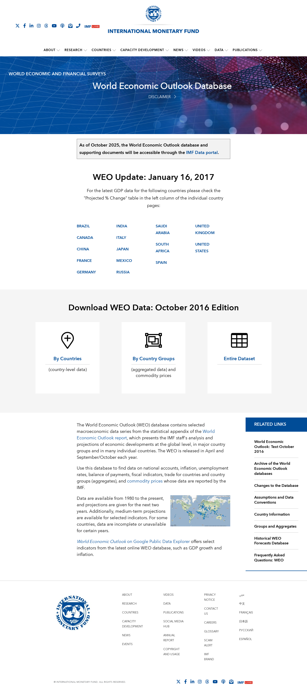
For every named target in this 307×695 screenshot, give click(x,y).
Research (74, 50)
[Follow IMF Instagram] (39, 26)
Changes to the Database (276, 485)
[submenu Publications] (260, 50)
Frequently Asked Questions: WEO (269, 558)
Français (246, 612)
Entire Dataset (239, 358)
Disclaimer (162, 96)
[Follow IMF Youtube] (54, 26)
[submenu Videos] (208, 50)
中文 (242, 603)
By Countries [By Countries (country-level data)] (67, 358)
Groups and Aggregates (275, 526)
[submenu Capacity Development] (167, 50)
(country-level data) (68, 369)
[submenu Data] (226, 50)
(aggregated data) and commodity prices (153, 372)
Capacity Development (142, 50)
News (178, 50)
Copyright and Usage (171, 652)
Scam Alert (208, 643)
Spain (161, 262)
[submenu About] (58, 50)
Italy (121, 237)
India (121, 226)
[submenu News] (186, 50)
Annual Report (169, 638)
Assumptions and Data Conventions (274, 500)
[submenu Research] (86, 50)
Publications (245, 50)
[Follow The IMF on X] (17, 26)
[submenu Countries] (114, 50)
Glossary (211, 631)
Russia (123, 272)
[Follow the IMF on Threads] (46, 26)
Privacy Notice (210, 597)
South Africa (162, 247)
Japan (122, 249)
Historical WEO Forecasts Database (271, 541)
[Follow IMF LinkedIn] (31, 26)
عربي (241, 594)
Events (127, 644)
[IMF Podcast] (62, 26)
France (84, 260)
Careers (210, 622)
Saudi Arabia (163, 229)
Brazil (83, 226)
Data (219, 50)
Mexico (124, 260)
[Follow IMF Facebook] (24, 26)
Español (245, 639)
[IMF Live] (92, 26)
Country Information (272, 514)
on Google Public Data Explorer (133, 541)
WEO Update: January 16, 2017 (153, 177)
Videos (199, 50)
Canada (85, 237)
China (83, 249)
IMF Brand (209, 657)
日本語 (243, 621)
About (50, 50)
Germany (86, 272)
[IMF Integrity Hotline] (78, 26)
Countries (102, 50)
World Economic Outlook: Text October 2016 (274, 446)
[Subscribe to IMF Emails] (70, 26)
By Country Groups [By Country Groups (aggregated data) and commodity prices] (154, 358)
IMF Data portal (202, 152)
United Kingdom (205, 229)
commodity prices (145, 481)
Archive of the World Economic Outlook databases (272, 468)
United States (202, 247)
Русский (246, 630)
